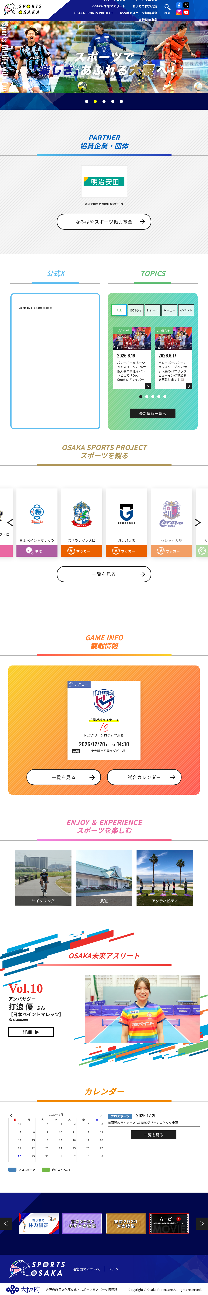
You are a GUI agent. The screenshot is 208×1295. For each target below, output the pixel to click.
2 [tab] (95, 101)
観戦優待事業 (148, 19)
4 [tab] (112, 101)
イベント (186, 310)
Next (200, 522)
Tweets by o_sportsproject (34, 308)
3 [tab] (104, 101)
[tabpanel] (104, 57)
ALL (119, 310)
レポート (153, 310)
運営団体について (86, 1268)
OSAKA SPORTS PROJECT (93, 13)
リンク (113, 1268)
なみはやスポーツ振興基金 (138, 13)
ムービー (169, 310)
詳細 (27, 1032)
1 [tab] (86, 101)
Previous (7, 522)
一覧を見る (104, 574)
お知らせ (136, 310)
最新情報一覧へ (152, 413)
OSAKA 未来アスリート (109, 6)
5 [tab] (121, 101)
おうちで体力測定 (144, 6)
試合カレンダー (144, 777)
